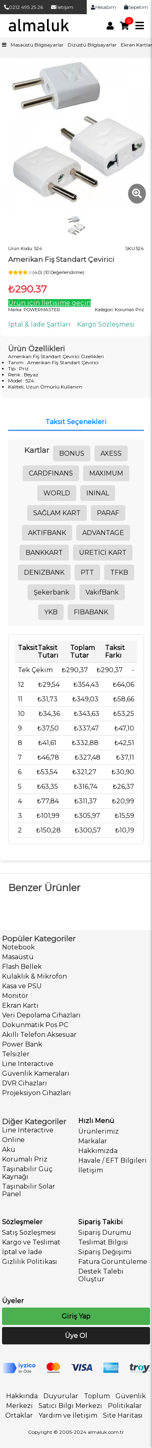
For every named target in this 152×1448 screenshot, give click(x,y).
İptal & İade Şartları (39, 324)
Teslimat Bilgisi (103, 1242)
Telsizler (16, 1054)
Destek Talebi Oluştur (101, 1275)
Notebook (18, 947)
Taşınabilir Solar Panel (28, 1190)
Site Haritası (123, 1415)
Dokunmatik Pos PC (35, 1025)
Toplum (97, 1396)
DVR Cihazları (24, 1083)
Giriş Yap (76, 1316)
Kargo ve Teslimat (31, 1242)
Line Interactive (28, 1064)
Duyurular (60, 1396)
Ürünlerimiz (98, 1131)
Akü (8, 1149)
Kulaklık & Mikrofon (34, 976)
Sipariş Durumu (104, 1232)
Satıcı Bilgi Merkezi (70, 1406)
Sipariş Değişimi (105, 1252)
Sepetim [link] (136, 7)
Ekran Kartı (20, 1005)
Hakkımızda (98, 1151)
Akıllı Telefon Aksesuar (39, 1034)
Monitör (15, 996)
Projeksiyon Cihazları (36, 1093)
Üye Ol (76, 1336)
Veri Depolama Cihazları (41, 1015)
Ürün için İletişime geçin (49, 303)
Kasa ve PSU (22, 986)
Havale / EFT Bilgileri (112, 1160)
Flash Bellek (22, 966)
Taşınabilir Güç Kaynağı (27, 1172)
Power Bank (22, 1044)
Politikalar (125, 1406)
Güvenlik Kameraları (35, 1073)
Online (13, 1140)
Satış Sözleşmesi (29, 1232)
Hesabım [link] (103, 7)
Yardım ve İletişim (68, 1415)
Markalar (92, 1141)
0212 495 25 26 (23, 7)
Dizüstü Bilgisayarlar (92, 45)
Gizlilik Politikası (29, 1261)
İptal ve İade (22, 1252)
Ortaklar (19, 1415)
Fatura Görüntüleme (112, 1261)
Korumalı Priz (24, 1159)
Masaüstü (18, 957)
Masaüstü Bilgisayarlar (37, 45)
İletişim (62, 7)
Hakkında (22, 1396)
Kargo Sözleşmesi (106, 324)
